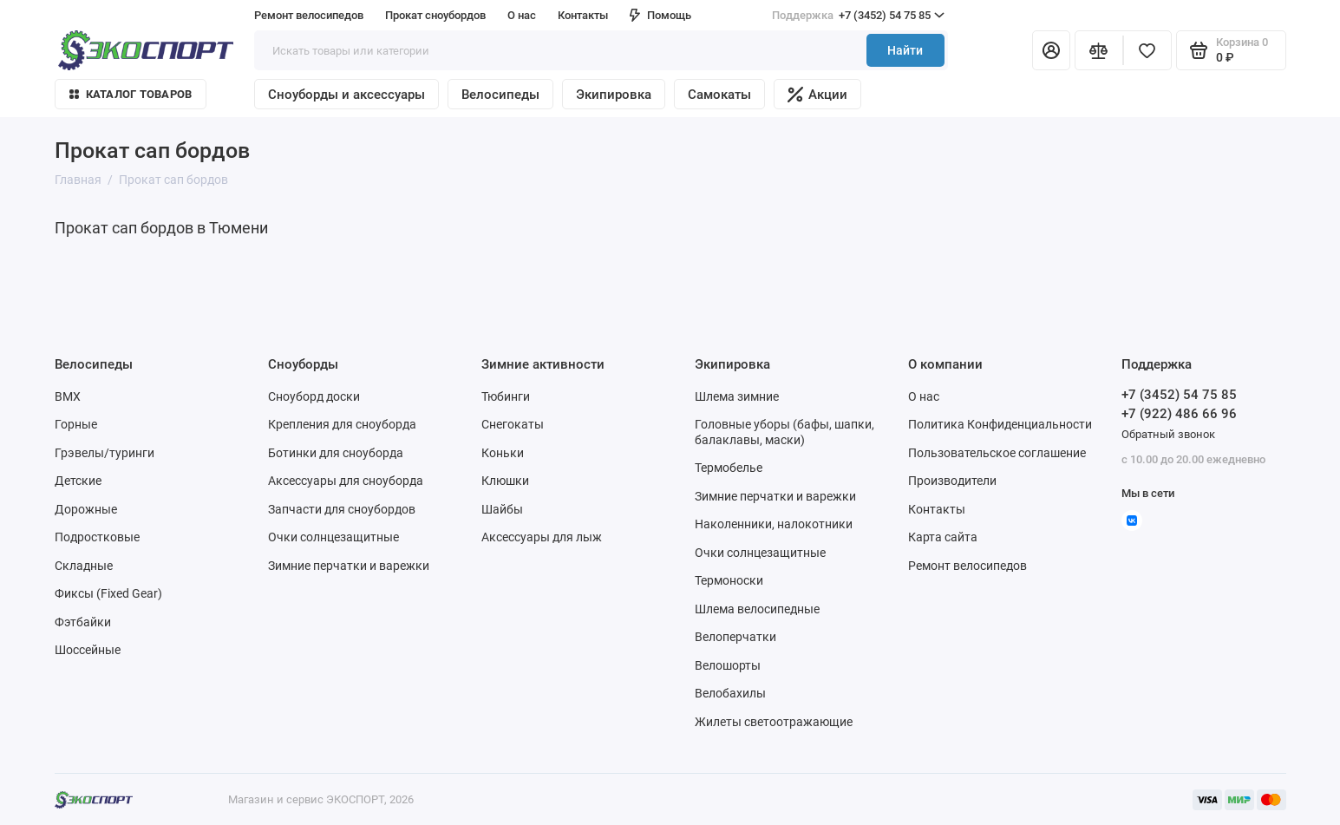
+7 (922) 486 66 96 (1179, 414)
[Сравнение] (1098, 50)
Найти (905, 50)
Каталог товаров (131, 94)
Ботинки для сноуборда (335, 453)
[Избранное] (1147, 50)
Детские (78, 481)
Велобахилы (730, 693)
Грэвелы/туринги (104, 453)
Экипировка (613, 94)
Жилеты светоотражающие (774, 722)
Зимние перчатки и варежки (348, 566)
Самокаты (719, 94)
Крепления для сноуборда (342, 424)
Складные (84, 566)
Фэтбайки (83, 622)
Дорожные (86, 509)
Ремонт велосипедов (308, 15)
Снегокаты (512, 424)
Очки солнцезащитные (333, 537)
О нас (521, 15)
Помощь (660, 15)
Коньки (502, 453)
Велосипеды (500, 94)
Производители (952, 481)
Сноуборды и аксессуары (346, 94)
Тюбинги (505, 396)
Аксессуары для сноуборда (345, 481)
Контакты (583, 15)
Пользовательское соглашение (997, 453)
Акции (817, 94)
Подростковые (97, 537)
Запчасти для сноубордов (341, 509)
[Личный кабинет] (1051, 50)
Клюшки (505, 481)
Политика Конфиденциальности (1000, 424)
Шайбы (502, 509)
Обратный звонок (1168, 434)
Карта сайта (942, 537)
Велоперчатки (735, 637)
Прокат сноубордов (435, 15)
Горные (76, 424)
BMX (68, 396)
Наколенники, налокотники (774, 524)
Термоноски (729, 580)
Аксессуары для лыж (541, 537)
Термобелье (728, 468)
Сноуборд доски (314, 396)
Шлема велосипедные (757, 609)
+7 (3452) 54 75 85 (858, 16)
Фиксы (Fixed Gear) (108, 593)
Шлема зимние (737, 396)
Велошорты (728, 665)
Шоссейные (88, 650)
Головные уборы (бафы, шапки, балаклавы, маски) (784, 432)
